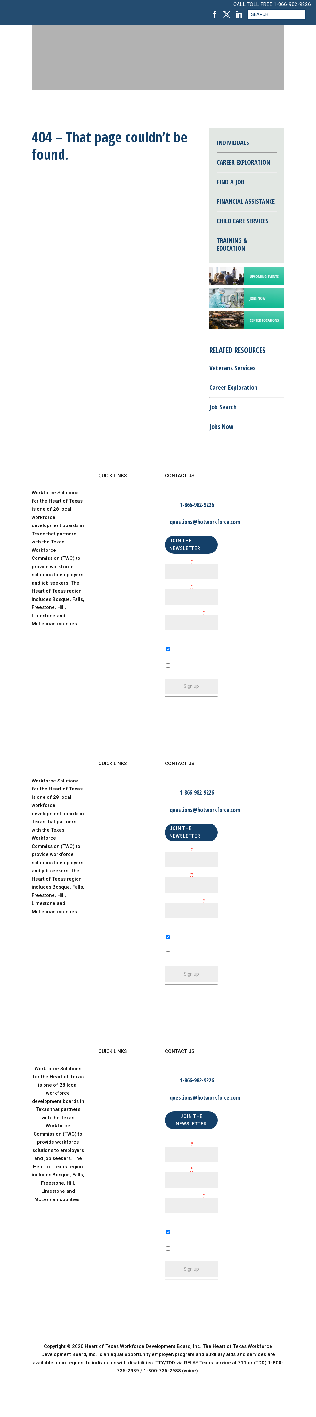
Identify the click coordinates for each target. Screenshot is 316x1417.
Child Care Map (115, 531)
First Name (179, 561)
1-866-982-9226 (292, 4)
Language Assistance (123, 570)
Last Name (179, 586)
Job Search (223, 407)
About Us (108, 505)
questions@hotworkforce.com (205, 521)
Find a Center (113, 544)
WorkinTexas (112, 518)
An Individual (179, 962)
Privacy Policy (114, 557)
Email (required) (185, 612)
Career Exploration (233, 387)
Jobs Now (221, 426)
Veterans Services (232, 367)
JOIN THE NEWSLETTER (184, 544)
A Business (177, 946)
